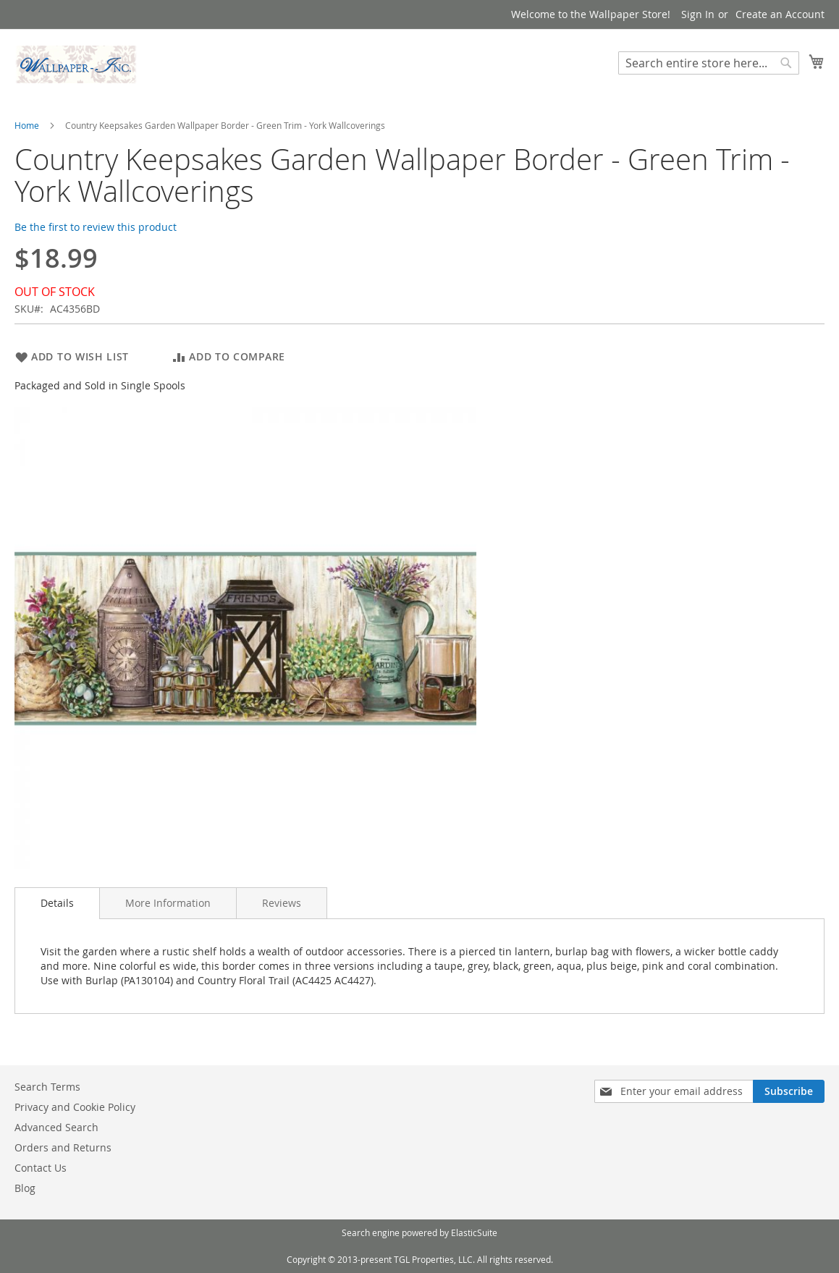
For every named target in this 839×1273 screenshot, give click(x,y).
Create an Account (780, 14)
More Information (168, 903)
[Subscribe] (789, 1091)
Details (57, 903)
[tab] (57, 903)
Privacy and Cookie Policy (74, 1107)
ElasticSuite (474, 1232)
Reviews (281, 903)
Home (26, 125)
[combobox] (708, 63)
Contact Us (40, 1168)
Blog (24, 1188)
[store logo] (76, 64)
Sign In (697, 14)
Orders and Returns (62, 1147)
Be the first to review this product (95, 227)
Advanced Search (56, 1127)
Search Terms (47, 1087)
